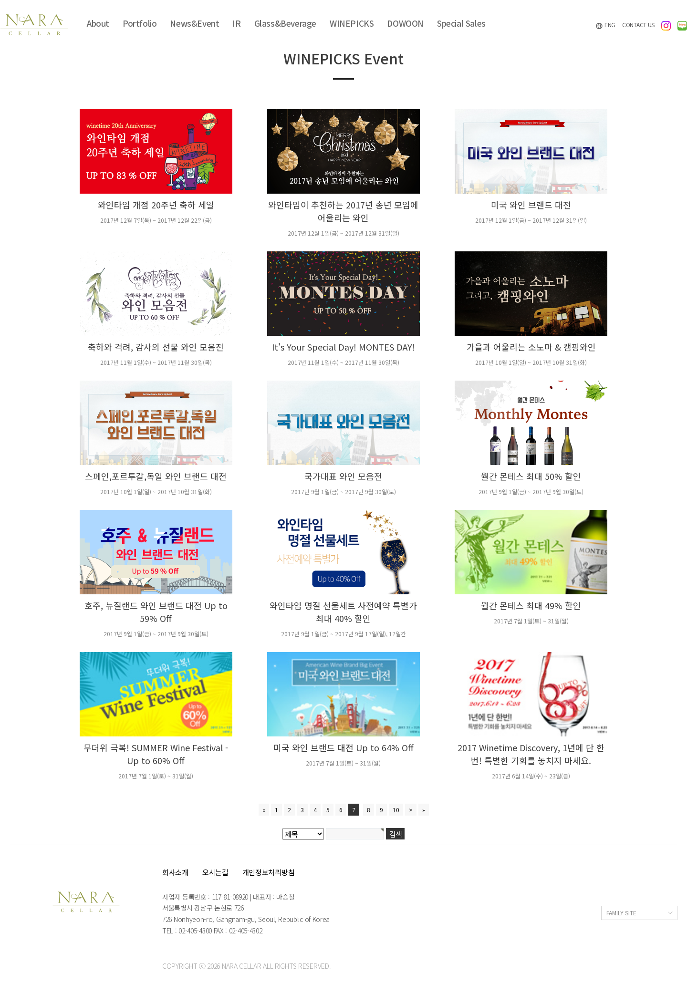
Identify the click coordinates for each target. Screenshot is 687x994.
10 (396, 810)
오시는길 (215, 872)
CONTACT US (638, 25)
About (98, 23)
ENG (605, 25)
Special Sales (461, 23)
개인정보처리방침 (268, 872)
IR (236, 23)
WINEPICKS (352, 23)
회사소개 (175, 872)
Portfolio (139, 23)
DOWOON (405, 23)
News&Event (194, 23)
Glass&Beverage (285, 23)
